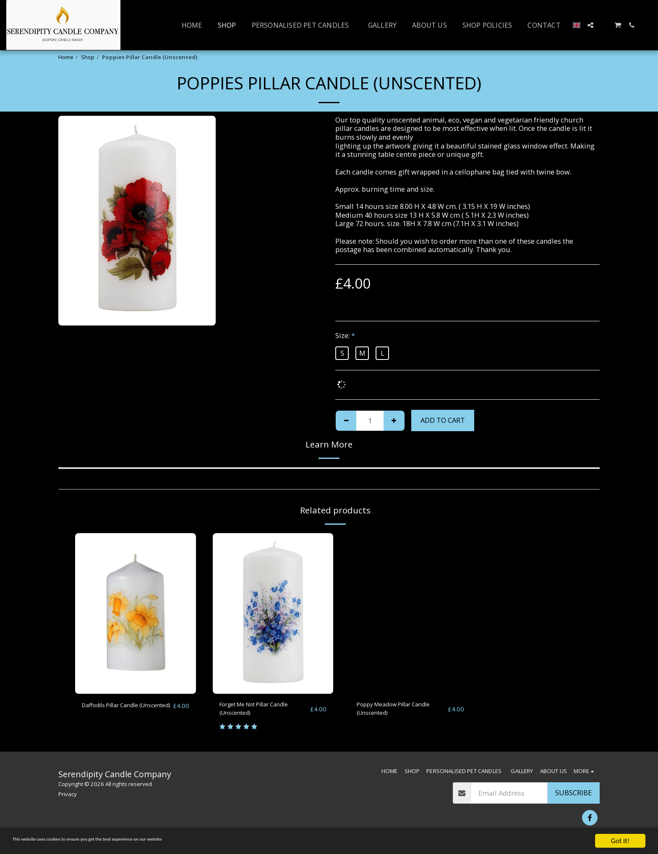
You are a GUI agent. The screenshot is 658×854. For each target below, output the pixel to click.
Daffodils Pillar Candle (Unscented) (118, 710)
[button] (590, 25)
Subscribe (573, 798)
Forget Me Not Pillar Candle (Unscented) (264, 710)
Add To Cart (442, 420)
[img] (135, 613)
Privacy (67, 799)
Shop (87, 57)
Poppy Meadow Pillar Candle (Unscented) (391, 710)
